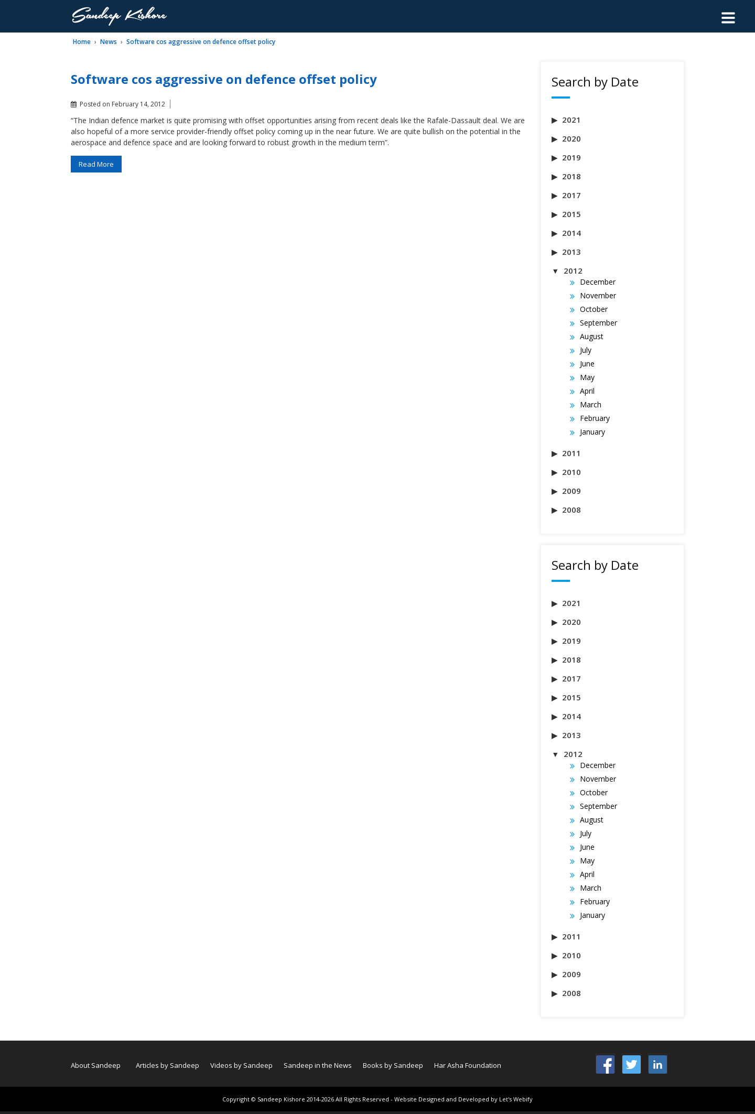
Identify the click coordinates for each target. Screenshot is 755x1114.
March (590, 404)
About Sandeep (96, 1065)
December (598, 282)
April (587, 391)
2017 (571, 195)
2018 (571, 176)
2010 (571, 472)
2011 (571, 453)
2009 (571, 490)
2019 (571, 157)
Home (82, 41)
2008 (571, 509)
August (591, 336)
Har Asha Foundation (467, 1065)
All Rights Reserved (362, 1099)
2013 (571, 251)
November (598, 295)
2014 (571, 233)
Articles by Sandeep (167, 1065)
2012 (573, 270)
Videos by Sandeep (241, 1065)
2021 (571, 119)
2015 (571, 214)
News (108, 41)
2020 (571, 138)
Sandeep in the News (318, 1065)
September (598, 323)
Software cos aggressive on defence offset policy (200, 41)
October (594, 309)
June (587, 364)
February (595, 418)
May (587, 377)
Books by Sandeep (393, 1065)
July (585, 350)
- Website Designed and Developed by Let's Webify (462, 1099)
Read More (96, 164)
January (592, 432)
